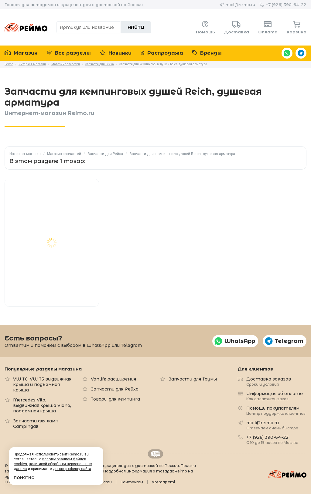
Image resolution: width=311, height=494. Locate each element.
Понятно (24, 477)
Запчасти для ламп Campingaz (35, 423)
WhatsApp (287, 53)
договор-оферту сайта (72, 469)
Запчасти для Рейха (105, 154)
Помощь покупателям (276, 410)
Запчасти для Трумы (193, 379)
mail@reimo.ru (240, 4)
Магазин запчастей (64, 154)
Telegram (301, 53)
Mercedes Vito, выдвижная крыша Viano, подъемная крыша (42, 405)
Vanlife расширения (113, 379)
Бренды (207, 53)
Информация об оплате (274, 396)
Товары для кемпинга (115, 399)
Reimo (26, 27)
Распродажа (162, 53)
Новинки (116, 53)
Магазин (21, 53)
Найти (136, 27)
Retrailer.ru (155, 453)
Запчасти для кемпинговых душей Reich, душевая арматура (182, 154)
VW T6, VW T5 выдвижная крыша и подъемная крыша (42, 384)
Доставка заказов (268, 381)
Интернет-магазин (25, 154)
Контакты (132, 482)
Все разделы (69, 53)
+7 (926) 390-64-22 (286, 4)
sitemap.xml (163, 482)
